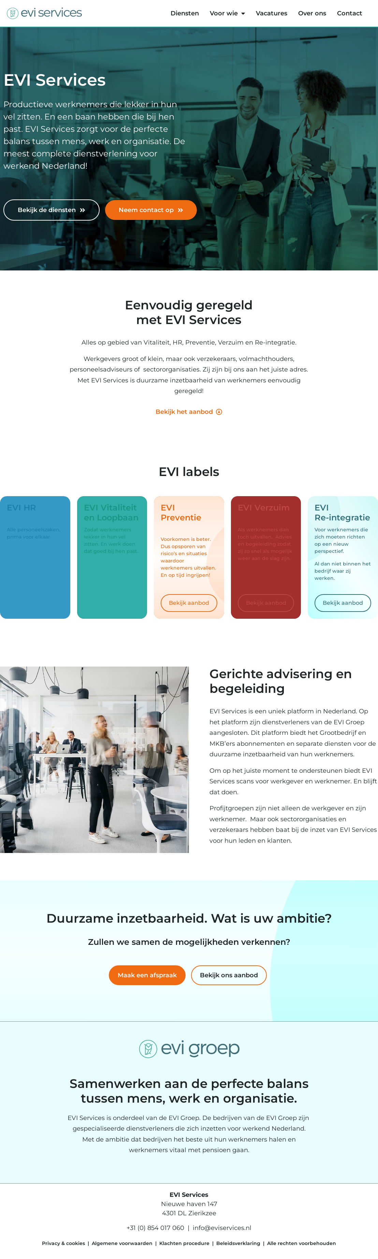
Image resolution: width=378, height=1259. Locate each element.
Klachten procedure (184, 1243)
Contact (349, 13)
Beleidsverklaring (238, 1243)
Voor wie (227, 13)
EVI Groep (184, 1118)
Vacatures (271, 13)
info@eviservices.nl (222, 1228)
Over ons (312, 13)
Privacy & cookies (63, 1243)
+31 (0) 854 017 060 (155, 1228)
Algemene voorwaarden (122, 1243)
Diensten (185, 13)
